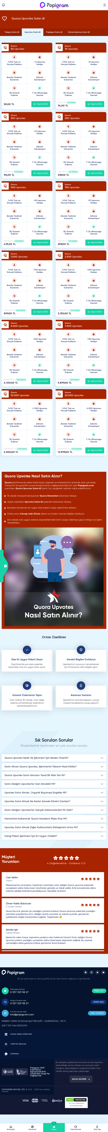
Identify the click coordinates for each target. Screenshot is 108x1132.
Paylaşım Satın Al (54, 32)
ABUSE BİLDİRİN (81, 1079)
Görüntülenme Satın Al (79, 32)
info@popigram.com (22, 1014)
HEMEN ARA (98, 1002)
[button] (104, 5)
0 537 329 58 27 (19, 992)
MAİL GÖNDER (97, 1013)
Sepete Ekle (41, 104)
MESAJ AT (99, 991)
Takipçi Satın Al (11, 32)
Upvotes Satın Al (32, 32)
